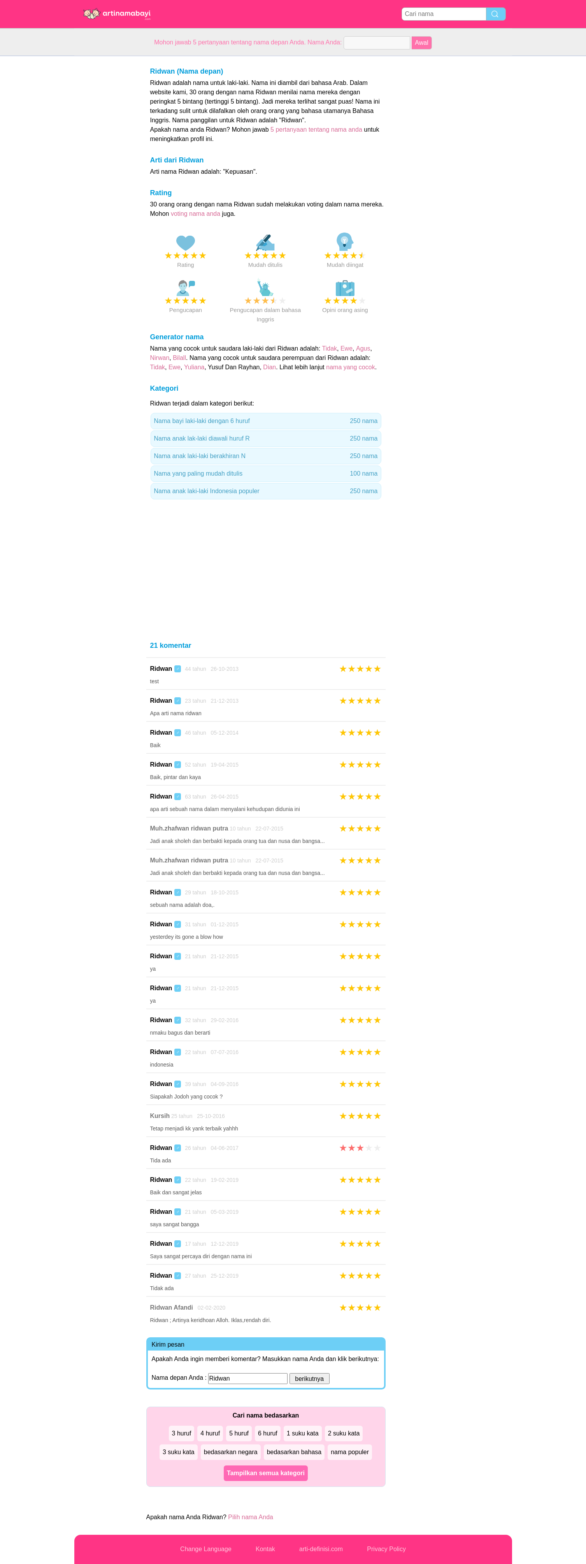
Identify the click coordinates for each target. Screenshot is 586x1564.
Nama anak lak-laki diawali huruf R (266, 438)
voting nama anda (195, 213)
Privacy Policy (386, 1549)
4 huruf (210, 1433)
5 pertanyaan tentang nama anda (316, 129)
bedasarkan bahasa (294, 1452)
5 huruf (239, 1433)
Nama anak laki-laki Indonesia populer (266, 491)
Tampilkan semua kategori (266, 1473)
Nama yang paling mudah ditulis (266, 473)
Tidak (329, 348)
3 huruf (181, 1433)
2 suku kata (344, 1433)
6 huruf (267, 1433)
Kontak (265, 1549)
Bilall (179, 357)
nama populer (350, 1452)
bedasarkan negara (231, 1452)
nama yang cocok (350, 367)
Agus (363, 348)
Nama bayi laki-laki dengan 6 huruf (266, 421)
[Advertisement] (105, 173)
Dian (269, 367)
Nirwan (160, 357)
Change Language (206, 1549)
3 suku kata (179, 1452)
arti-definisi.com (321, 1549)
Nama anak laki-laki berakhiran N (266, 456)
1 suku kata (303, 1433)
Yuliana (194, 367)
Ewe (346, 348)
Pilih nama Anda (250, 1517)
